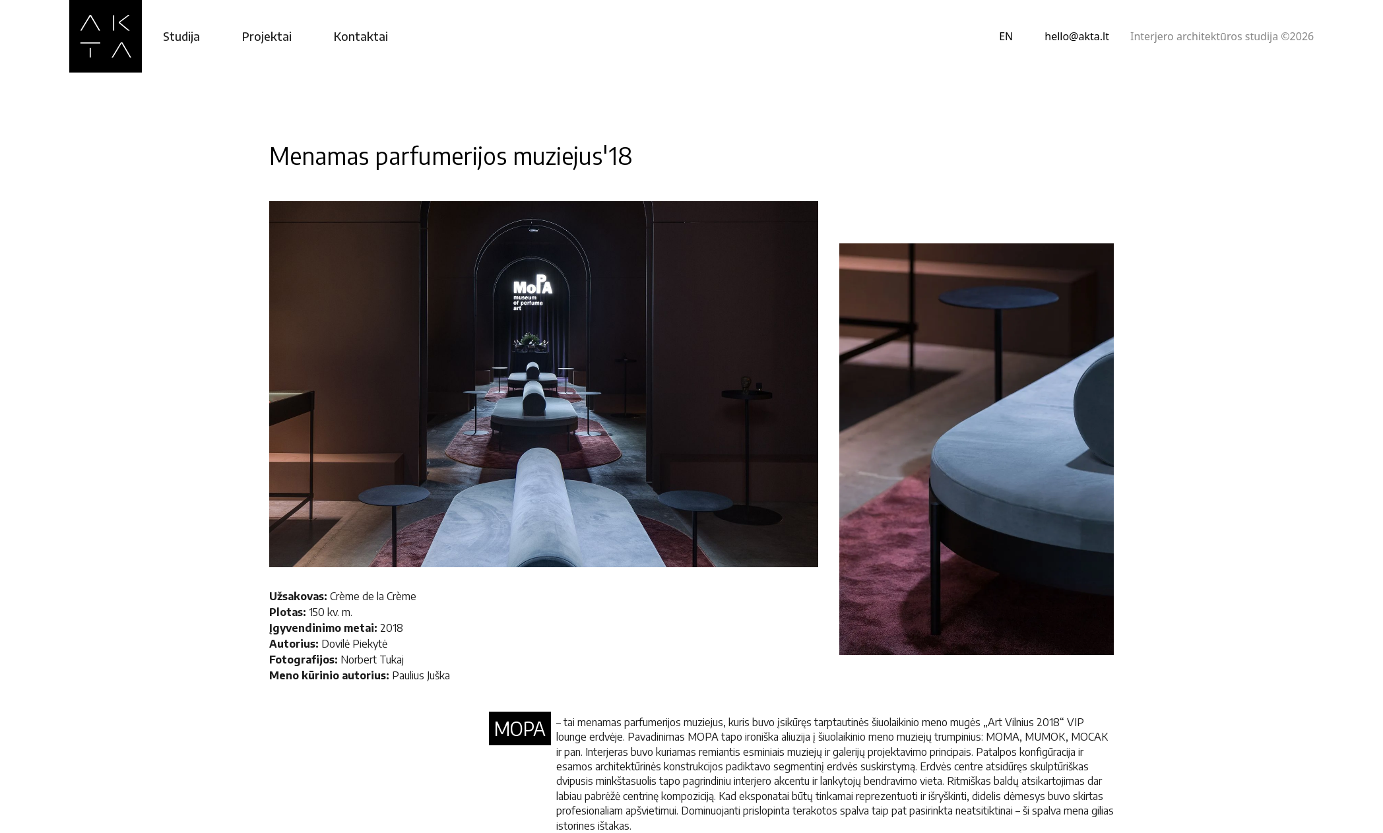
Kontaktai (361, 36)
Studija (181, 36)
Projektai (267, 36)
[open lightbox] (543, 384)
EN (1006, 36)
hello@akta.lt (1077, 36)
